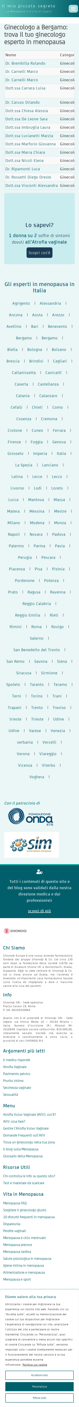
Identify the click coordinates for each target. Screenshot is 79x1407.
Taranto (37, 684)
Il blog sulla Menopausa (20, 1149)
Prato (13, 592)
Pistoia (58, 569)
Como (57, 407)
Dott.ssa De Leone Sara (26, 119)
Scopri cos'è (39, 252)
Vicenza (25, 765)
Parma (39, 545)
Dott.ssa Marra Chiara (25, 152)
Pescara (48, 557)
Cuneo (37, 430)
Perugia (25, 557)
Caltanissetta (24, 372)
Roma (36, 626)
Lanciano (50, 465)
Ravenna (58, 592)
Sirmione (49, 673)
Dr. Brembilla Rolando (25, 63)
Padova (59, 534)
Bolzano (59, 349)
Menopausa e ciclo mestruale (24, 1238)
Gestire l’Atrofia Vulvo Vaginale (26, 1128)
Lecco (57, 476)
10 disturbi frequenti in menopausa (29, 1217)
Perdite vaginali (14, 1231)
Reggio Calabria (37, 603)
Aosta (37, 314)
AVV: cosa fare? (14, 1121)
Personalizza (39, 1386)
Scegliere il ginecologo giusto (24, 1210)
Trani (57, 696)
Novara (36, 534)
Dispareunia (11, 1224)
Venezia (58, 730)
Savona (40, 661)
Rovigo (57, 626)
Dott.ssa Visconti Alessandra (31, 185)
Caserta (21, 384)
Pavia (60, 545)
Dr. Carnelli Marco (21, 71)
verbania (25, 742)
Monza (60, 522)
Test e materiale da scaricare (23, 1183)
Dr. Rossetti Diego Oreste (28, 177)
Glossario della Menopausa (23, 1156)
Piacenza (17, 569)
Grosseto (16, 453)
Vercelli (49, 742)
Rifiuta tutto (39, 1397)
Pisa (38, 569)
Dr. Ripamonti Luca (22, 169)
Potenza (51, 580)
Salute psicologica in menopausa (27, 1258)
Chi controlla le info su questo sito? (29, 1176)
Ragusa (34, 592)
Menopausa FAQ (15, 1203)
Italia (61, 453)
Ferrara (59, 430)
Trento (37, 707)
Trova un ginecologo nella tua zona (29, 1142)
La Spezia (23, 465)
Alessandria (50, 303)
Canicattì (54, 372)
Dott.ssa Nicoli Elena (24, 160)
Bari (34, 326)
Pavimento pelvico (16, 1074)
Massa (59, 499)
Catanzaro (48, 395)
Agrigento (21, 303)
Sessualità (10, 1094)
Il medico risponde (16, 1060)
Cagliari (60, 361)
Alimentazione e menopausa (24, 1272)
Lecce (37, 476)
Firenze (14, 442)
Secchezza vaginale (17, 1087)
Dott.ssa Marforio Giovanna (30, 144)
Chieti (37, 407)
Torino (37, 696)
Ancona (16, 314)
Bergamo (24, 338)
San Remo (16, 661)
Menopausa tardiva (17, 1252)
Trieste (37, 719)
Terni (16, 696)
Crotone (15, 430)
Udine (58, 719)
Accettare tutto (39, 1375)
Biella (12, 349)
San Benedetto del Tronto (36, 649)
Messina (36, 511)
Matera (13, 511)
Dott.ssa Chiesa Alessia (26, 110)
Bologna (34, 349)
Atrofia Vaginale (15, 1067)
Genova (59, 442)
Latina (17, 476)
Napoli (14, 534)
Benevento (57, 326)
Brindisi (36, 361)
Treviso (59, 707)
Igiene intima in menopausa (23, 1265)
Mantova (36, 499)
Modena (37, 522)
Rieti (54, 615)
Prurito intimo (13, 1081)
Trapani (14, 707)
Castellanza (48, 384)
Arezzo (58, 314)
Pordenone (25, 580)
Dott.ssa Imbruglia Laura (27, 127)
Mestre (60, 511)
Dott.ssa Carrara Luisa (25, 88)
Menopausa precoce (17, 1245)
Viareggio (48, 753)
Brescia (13, 361)
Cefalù (16, 407)
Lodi (38, 488)
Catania (23, 395)
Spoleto (13, 684)
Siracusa (23, 673)
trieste (15, 719)
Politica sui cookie (35, 1364)
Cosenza (23, 418)
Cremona (49, 418)
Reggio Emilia (27, 615)
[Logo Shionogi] (15, 931)
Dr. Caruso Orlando (22, 102)
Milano (14, 522)
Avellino (14, 326)
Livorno (17, 488)
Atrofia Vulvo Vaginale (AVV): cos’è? (29, 1114)
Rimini (16, 626)
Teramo (60, 684)
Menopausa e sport (17, 1279)
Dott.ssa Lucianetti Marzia (29, 135)
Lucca (13, 499)
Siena (62, 661)
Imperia (40, 453)
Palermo (16, 545)
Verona (23, 753)
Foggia (37, 442)
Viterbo (48, 765)
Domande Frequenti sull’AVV (24, 1135)
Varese (35, 730)
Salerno (37, 638)
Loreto (57, 488)
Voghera (36, 776)
